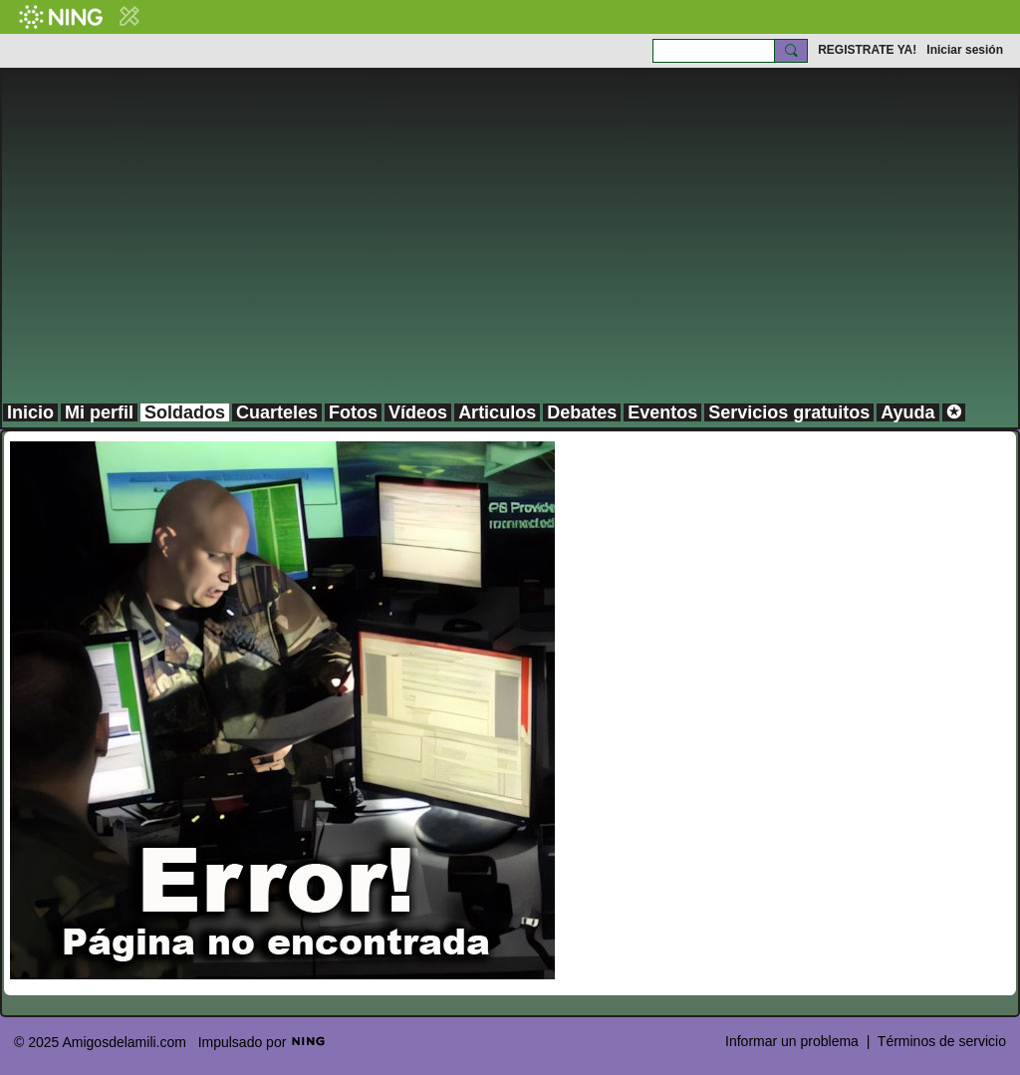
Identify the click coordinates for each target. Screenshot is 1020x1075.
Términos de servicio (942, 1041)
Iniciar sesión (964, 50)
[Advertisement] (510, 253)
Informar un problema (792, 1041)
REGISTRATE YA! (867, 50)
